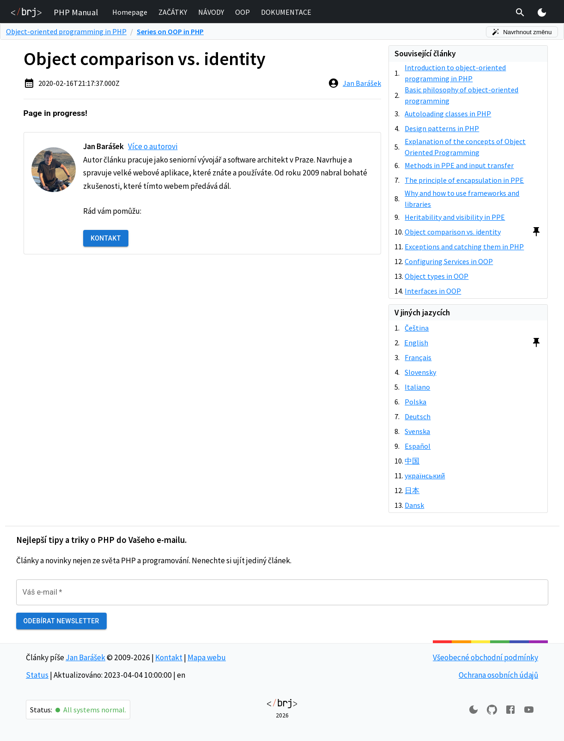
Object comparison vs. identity (453, 231)
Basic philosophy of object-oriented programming (461, 95)
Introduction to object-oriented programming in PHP (455, 73)
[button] (129, 12)
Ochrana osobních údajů (498, 675)
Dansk (414, 505)
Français (418, 357)
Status (37, 675)
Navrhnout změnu (522, 32)
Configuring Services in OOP (449, 261)
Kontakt (105, 238)
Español (418, 446)
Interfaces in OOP (433, 290)
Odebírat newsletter (61, 621)
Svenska (417, 431)
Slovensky (420, 372)
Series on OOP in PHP (170, 31)
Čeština (417, 327)
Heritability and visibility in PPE (455, 217)
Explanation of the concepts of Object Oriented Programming (465, 147)
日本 (412, 490)
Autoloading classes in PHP (448, 113)
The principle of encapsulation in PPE (464, 180)
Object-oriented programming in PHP (66, 31)
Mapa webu (207, 657)
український (425, 475)
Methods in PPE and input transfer (459, 165)
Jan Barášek (362, 83)
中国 (412, 460)
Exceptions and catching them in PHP (464, 246)
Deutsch (418, 416)
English (416, 342)
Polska (415, 401)
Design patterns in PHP (442, 128)
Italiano (417, 387)
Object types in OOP (436, 276)
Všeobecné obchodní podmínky (485, 657)
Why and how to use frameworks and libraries (462, 198)
